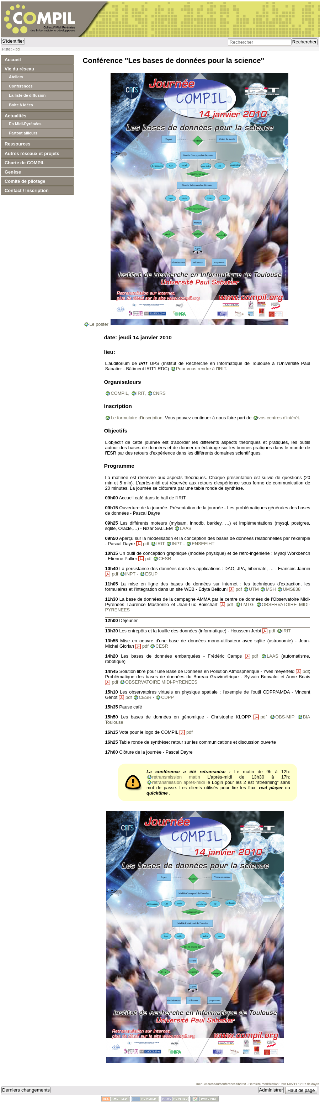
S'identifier (13, 41)
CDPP (167, 697)
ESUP (151, 574)
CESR (165, 558)
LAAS (186, 528)
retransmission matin (176, 777)
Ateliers (16, 77)
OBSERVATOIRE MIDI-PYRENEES (161, 682)
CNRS (159, 393)
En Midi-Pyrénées (25, 124)
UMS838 (291, 589)
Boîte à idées (21, 105)
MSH (271, 589)
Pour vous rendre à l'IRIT (201, 368)
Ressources (18, 144)
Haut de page (301, 1090)
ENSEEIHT (203, 543)
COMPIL (119, 393)
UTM (254, 589)
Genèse (13, 172)
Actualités (15, 115)
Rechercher (304, 41)
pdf (146, 543)
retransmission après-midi (178, 782)
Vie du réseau (19, 68)
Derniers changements (26, 1090)
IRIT (141, 393)
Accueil (13, 59)
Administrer (271, 1090)
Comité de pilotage (25, 181)
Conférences (21, 86)
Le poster (98, 324)
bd (18, 49)
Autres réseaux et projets (32, 153)
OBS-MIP (284, 717)
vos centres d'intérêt (278, 417)
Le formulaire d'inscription (136, 417)
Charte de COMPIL (24, 162)
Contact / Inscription (27, 190)
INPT (177, 543)
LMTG (247, 604)
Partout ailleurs (23, 133)
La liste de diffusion (27, 95)
